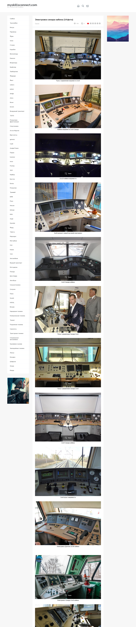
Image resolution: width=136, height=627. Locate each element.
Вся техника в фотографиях (22, 6)
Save (69, 76)
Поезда (37, 23)
